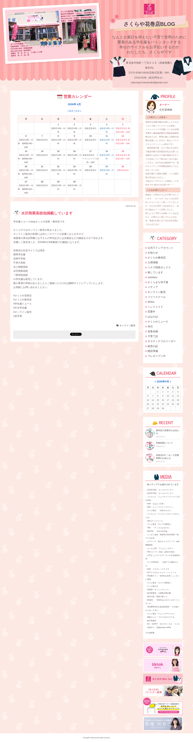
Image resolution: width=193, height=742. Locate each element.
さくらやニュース (158, 321)
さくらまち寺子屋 (158, 282)
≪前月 (70, 111)
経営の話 (153, 346)
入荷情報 (153, 262)
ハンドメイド (155, 306)
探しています (155, 272)
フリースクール (157, 296)
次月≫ (78, 111)
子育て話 (153, 336)
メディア (153, 287)
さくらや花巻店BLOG (149, 24)
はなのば (153, 316)
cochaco (152, 277)
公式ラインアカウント (160, 247)
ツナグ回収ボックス (159, 267)
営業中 (151, 311)
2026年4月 (163, 381)
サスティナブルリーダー (162, 341)
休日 (150, 326)
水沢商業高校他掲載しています (43, 213)
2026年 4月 (74, 104)
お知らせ (153, 252)
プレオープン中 (157, 355)
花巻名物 (153, 331)
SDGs (151, 301)
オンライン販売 (125, 325)
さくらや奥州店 (157, 257)
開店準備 (153, 351)
